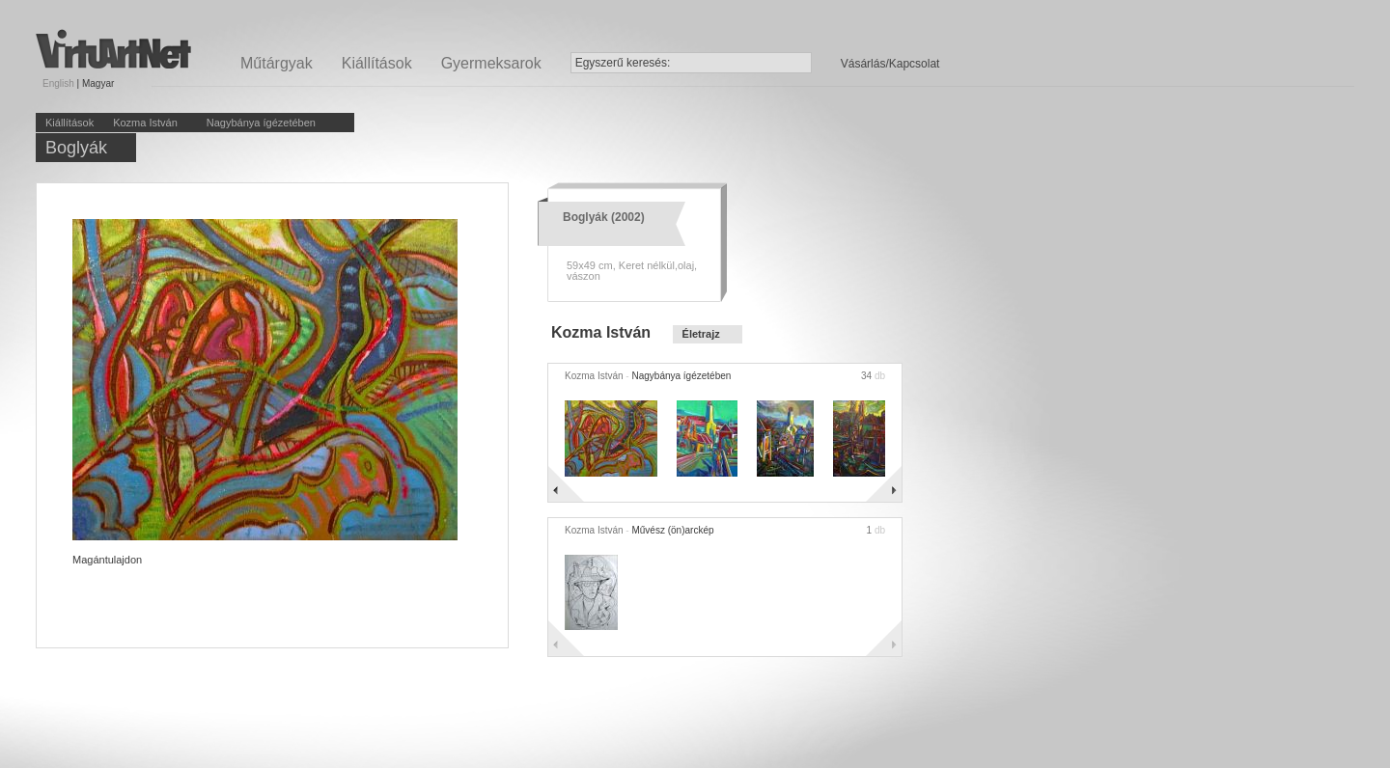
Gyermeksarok (491, 63)
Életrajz (701, 334)
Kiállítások (377, 63)
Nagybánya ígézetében (261, 122)
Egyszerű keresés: (623, 62)
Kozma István (145, 122)
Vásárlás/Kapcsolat (890, 63)
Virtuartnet (113, 49)
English (58, 83)
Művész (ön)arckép (672, 530)
